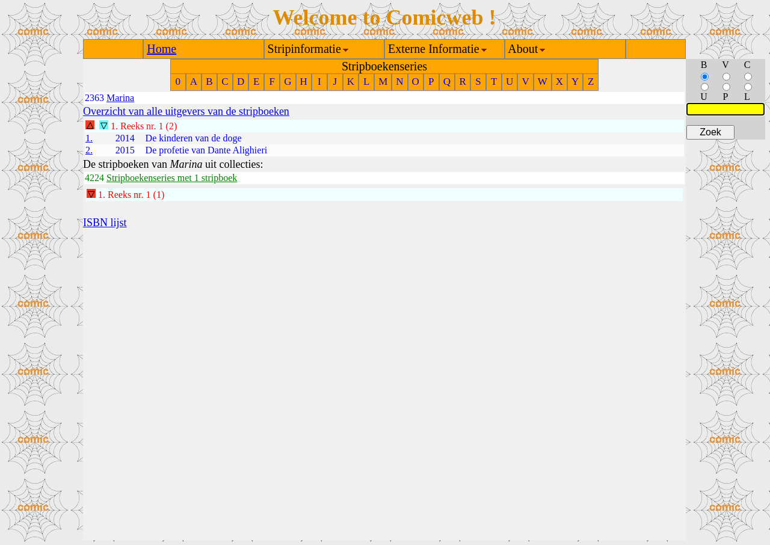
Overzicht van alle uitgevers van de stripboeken (186, 111)
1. (89, 138)
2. (89, 150)
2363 (94, 98)
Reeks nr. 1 (142, 126)
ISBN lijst (105, 223)
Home (161, 48)
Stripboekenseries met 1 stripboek (171, 178)
